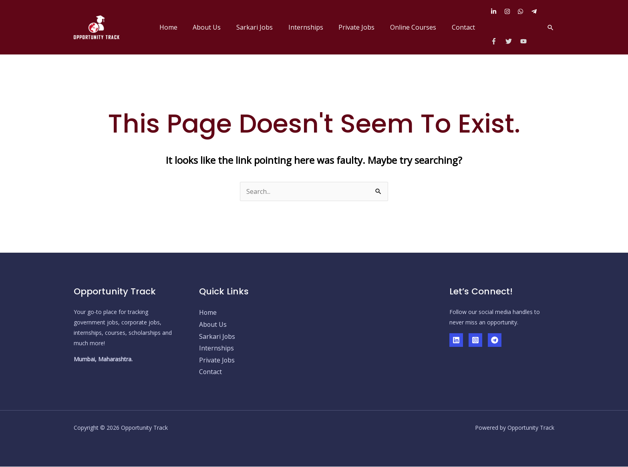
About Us (221, 27)
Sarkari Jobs (266, 27)
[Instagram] (475, 340)
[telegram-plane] (535, 11)
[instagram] (510, 11)
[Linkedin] (456, 340)
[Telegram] (494, 340)
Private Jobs (363, 27)
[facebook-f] (497, 41)
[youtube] (524, 41)
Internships (315, 27)
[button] (550, 27)
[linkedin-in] (497, 11)
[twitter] (512, 41)
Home (186, 27)
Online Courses (417, 27)
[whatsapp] (523, 11)
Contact (464, 27)
